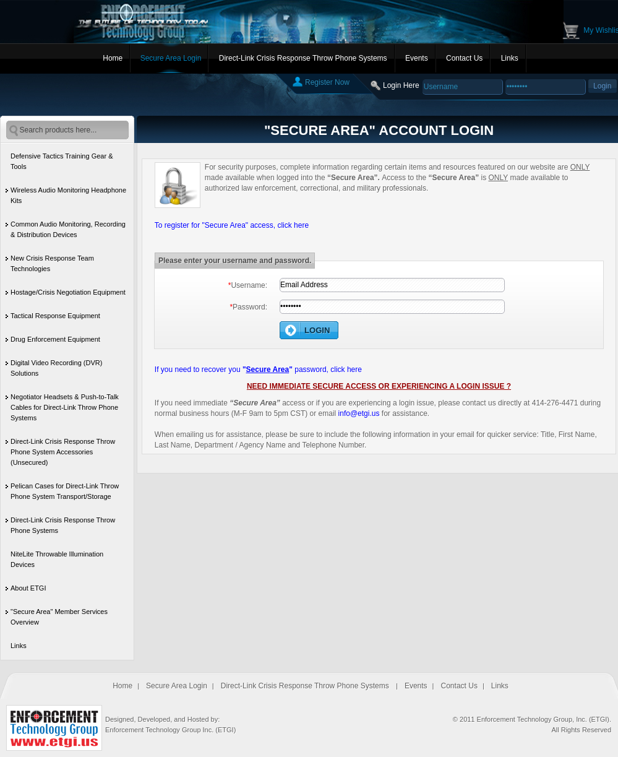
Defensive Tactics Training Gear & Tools (62, 161)
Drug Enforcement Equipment (55, 339)
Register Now (327, 82)
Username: (247, 285)
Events (416, 58)
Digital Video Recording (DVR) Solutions (56, 368)
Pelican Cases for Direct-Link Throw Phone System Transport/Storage (65, 491)
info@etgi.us (359, 413)
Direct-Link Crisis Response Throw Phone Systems (303, 58)
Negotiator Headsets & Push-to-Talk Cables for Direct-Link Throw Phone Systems (65, 407)
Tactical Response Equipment (55, 315)
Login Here (401, 85)
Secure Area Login (171, 58)
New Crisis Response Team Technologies (52, 263)
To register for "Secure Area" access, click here (232, 225)
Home (112, 58)
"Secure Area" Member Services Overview (59, 617)
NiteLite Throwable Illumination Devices (57, 559)
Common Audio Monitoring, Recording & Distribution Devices (68, 229)
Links (509, 58)
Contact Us (464, 58)
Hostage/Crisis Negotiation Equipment (68, 292)
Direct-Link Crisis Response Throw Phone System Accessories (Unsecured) (63, 452)
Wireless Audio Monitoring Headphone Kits (68, 195)
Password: (248, 307)
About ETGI (28, 588)
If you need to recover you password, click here (258, 369)
